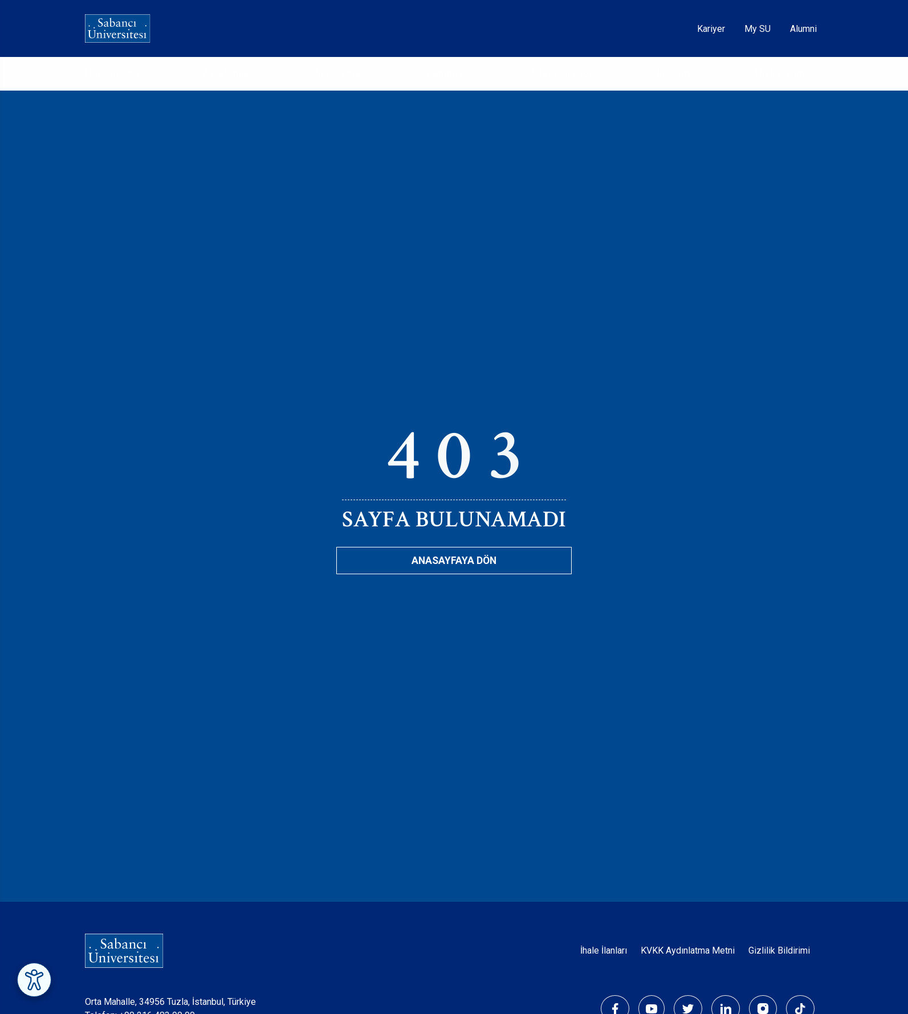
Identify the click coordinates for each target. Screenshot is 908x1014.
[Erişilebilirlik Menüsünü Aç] (34, 980)
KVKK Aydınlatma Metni (688, 950)
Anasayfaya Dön (454, 560)
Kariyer (711, 28)
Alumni (803, 28)
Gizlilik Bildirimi (779, 950)
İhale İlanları (603, 950)
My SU (757, 28)
